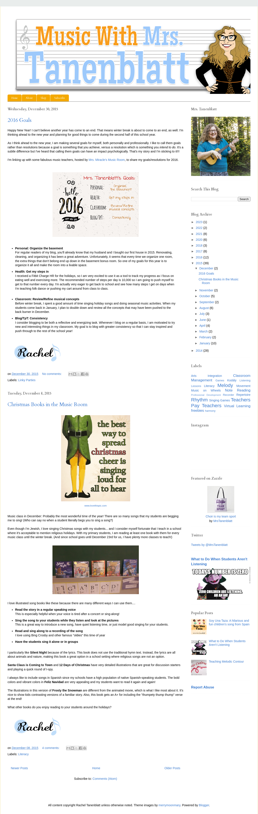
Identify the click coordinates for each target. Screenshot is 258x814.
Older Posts (172, 768)
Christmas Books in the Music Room (47, 404)
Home (14, 98)
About (29, 98)
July (202, 313)
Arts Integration (206, 375)
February (205, 337)
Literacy (23, 754)
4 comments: (51, 748)
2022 (199, 228)
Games (219, 380)
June (203, 320)
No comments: (52, 374)
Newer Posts (19, 768)
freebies (197, 411)
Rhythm (199, 399)
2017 (199, 251)
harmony (210, 410)
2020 (199, 239)
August (204, 308)
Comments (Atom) (105, 778)
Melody (225, 385)
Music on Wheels (206, 390)
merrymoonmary (169, 805)
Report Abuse (202, 687)
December (206, 268)
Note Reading (237, 390)
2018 (199, 245)
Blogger (204, 805)
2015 (199, 263)
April (202, 325)
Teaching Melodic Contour (226, 661)
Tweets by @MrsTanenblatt (209, 545)
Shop (43, 98)
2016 (199, 257)
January (205, 343)
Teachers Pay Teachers (220, 402)
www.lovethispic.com (95, 505)
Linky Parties (26, 380)
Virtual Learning (237, 406)
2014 (199, 350)
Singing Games (219, 400)
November (206, 290)
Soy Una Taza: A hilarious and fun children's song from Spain (229, 622)
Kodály (232, 380)
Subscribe (59, 98)
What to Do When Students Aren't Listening (227, 642)
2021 (199, 234)
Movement (243, 386)
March (204, 331)
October (205, 296)
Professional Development (206, 395)
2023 (199, 222)
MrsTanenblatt (222, 521)
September (207, 302)
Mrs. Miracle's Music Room (107, 160)
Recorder (228, 394)
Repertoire (243, 394)
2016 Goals (20, 120)
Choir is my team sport (221, 516)
